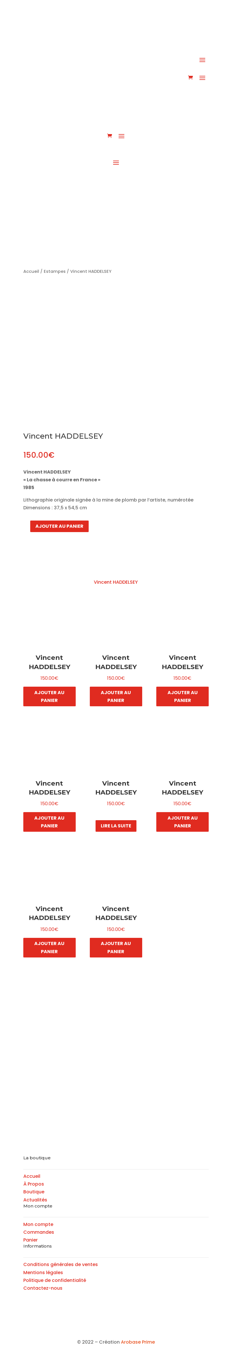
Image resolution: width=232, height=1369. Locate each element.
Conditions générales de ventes (60, 1264)
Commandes (38, 1232)
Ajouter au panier (59, 526)
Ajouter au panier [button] (49, 696)
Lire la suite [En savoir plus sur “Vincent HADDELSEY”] (116, 825)
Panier (30, 1240)
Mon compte (38, 1224)
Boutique (33, 1191)
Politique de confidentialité (54, 1280)
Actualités (35, 1200)
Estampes (55, 271)
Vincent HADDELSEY (116, 582)
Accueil (31, 271)
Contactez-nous (42, 1288)
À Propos (33, 1184)
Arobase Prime (138, 1342)
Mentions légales (43, 1272)
